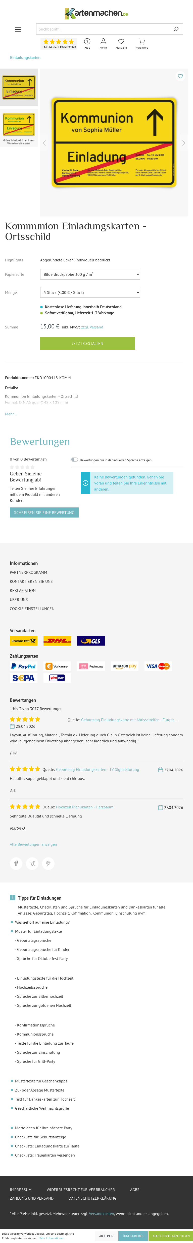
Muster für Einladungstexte (38, 931)
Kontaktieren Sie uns (31, 581)
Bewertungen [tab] (40, 441)
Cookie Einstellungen (32, 608)
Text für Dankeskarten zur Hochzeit (45, 1099)
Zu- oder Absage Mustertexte (39, 1090)
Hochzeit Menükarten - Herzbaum (84, 806)
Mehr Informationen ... (53, 1238)
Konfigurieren (133, 1236)
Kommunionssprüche (35, 1034)
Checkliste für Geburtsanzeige (40, 1136)
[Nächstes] (184, 142)
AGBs (134, 1189)
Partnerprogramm (28, 572)
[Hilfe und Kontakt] (87, 44)
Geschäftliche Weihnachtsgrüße (42, 1108)
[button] (11, 413)
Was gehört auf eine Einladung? (42, 922)
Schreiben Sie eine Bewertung (44, 512)
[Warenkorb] (142, 44)
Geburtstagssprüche (34, 940)
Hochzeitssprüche (32, 987)
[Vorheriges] (44, 142)
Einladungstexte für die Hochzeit (45, 978)
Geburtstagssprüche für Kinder (43, 949)
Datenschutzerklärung (93, 1198)
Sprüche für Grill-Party (36, 1061)
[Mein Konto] (103, 44)
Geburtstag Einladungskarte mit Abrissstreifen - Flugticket (130, 719)
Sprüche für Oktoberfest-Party (42, 958)
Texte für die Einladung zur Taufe (45, 1043)
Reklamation (23, 590)
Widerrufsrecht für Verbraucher (81, 1189)
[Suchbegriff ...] (102, 29)
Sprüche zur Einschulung (38, 1052)
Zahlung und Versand (32, 1198)
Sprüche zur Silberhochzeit (40, 996)
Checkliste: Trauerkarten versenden (45, 1155)
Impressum (21, 1189)
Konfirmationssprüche (36, 1024)
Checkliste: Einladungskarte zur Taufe (47, 1145)
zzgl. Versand (92, 326)
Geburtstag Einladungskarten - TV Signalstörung (97, 769)
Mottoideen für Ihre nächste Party (43, 1127)
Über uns (19, 599)
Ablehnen (106, 1236)
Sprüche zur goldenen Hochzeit (44, 1005)
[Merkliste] (121, 44)
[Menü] (18, 29)
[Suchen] (176, 29)
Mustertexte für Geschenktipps (41, 1080)
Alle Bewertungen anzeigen (33, 844)
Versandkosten (101, 1213)
